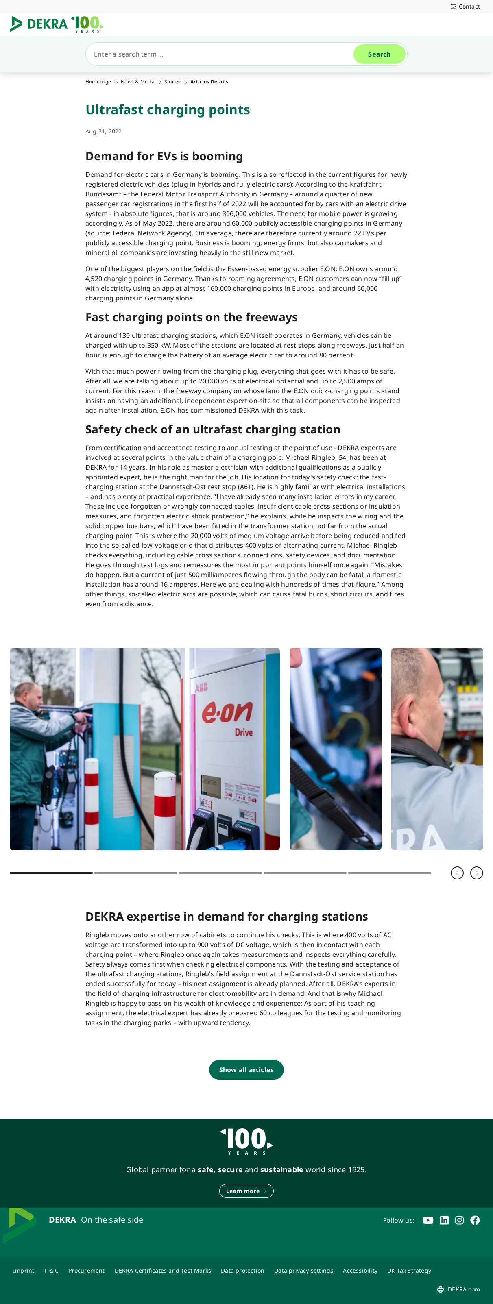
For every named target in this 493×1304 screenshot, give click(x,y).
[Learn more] (246, 1191)
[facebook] (475, 1220)
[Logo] (60, 24)
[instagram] (459, 1220)
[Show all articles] (246, 1070)
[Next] (476, 872)
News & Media (138, 81)
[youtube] (428, 1220)
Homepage (98, 81)
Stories (172, 81)
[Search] (222, 54)
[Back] (457, 872)
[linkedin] (444, 1220)
